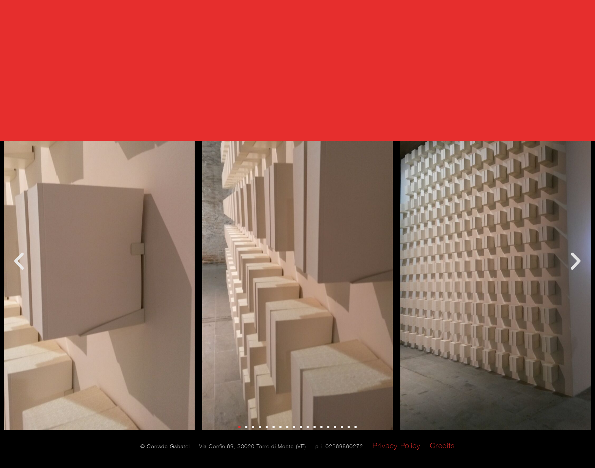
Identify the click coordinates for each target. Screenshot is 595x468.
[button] (19, 269)
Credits (442, 453)
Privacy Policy (396, 453)
